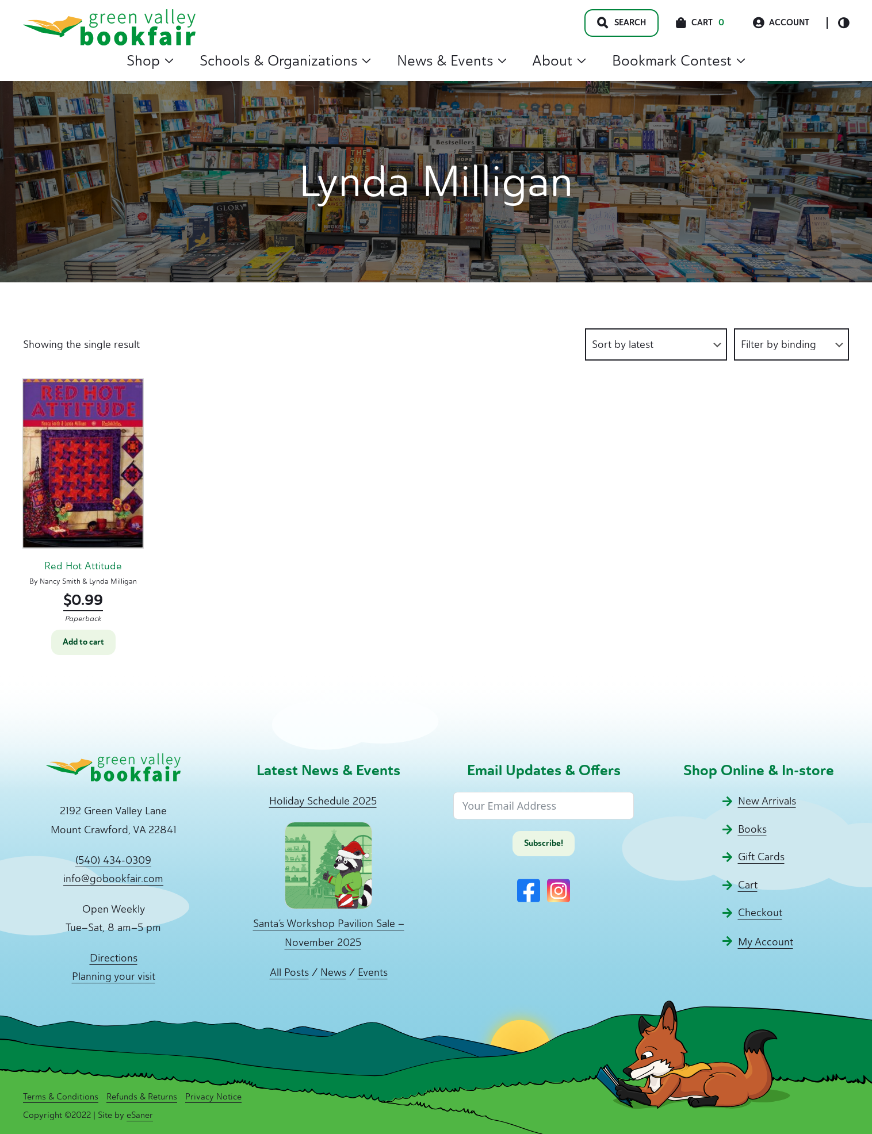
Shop (150, 60)
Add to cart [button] (83, 642)
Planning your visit (113, 976)
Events (373, 972)
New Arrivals (767, 801)
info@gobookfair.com (113, 878)
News (333, 972)
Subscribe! (543, 843)
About (559, 60)
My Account (765, 942)
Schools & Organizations (285, 60)
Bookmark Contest (678, 60)
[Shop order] (656, 344)
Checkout (760, 912)
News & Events (452, 60)
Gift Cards (761, 856)
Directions (113, 958)
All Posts (289, 972)
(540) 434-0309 (113, 860)
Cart (748, 885)
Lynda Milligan (113, 581)
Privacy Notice (213, 1096)
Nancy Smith (60, 581)
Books (752, 829)
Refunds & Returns (141, 1096)
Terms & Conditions (60, 1096)
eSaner (140, 1115)
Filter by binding (778, 344)
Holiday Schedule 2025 (323, 801)
